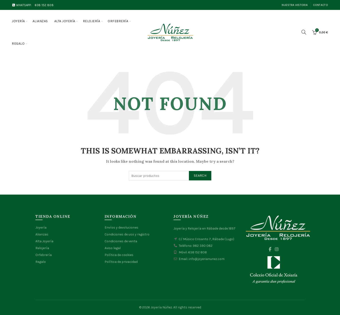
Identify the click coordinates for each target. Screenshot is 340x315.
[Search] (304, 32)
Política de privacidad (121, 262)
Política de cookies (119, 255)
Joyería (18, 21)
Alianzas (40, 21)
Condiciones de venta (121, 241)
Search (200, 176)
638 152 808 (44, 5)
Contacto (320, 5)
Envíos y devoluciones (121, 228)
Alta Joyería (44, 241)
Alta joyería (64, 21)
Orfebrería (118, 21)
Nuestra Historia (295, 5)
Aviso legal (113, 248)
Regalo (18, 44)
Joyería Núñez (161, 307)
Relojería (91, 21)
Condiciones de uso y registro (127, 234)
